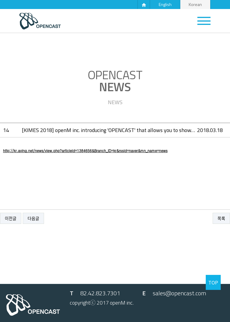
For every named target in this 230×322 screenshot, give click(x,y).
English (165, 4)
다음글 (33, 218)
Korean (195, 4)
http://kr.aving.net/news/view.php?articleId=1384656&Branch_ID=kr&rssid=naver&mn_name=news (85, 150)
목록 (221, 218)
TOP (213, 282)
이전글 (10, 218)
